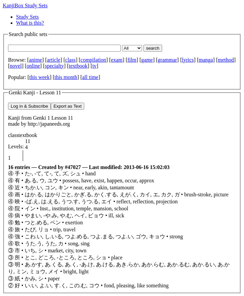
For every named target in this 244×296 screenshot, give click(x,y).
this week (39, 77)
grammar (167, 60)
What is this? (30, 23)
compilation (93, 60)
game (147, 60)
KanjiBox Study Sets (25, 5)
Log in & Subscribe (29, 106)
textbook (78, 66)
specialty (54, 66)
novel (16, 66)
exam (117, 60)
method (226, 60)
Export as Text (67, 106)
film (131, 60)
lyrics (188, 60)
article (53, 60)
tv (94, 66)
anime (35, 60)
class (70, 60)
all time (90, 77)
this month (65, 77)
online (33, 66)
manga (206, 60)
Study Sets (27, 17)
